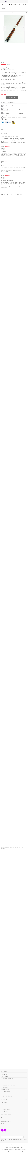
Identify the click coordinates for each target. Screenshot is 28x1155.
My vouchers (5, 1111)
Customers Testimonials (7, 1078)
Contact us (4, 1074)
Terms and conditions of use (8, 1085)
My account (4, 1099)
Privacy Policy (8, 1147)
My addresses (5, 1107)
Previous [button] (4, 28)
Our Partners (5, 1076)
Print (4, 102)
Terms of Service (17, 1147)
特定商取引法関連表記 (7, 1096)
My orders (4, 1102)
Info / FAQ (4, 1080)
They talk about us (6, 1089)
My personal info (6, 1109)
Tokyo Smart (11, 1149)
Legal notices (5, 1093)
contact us (4, 119)
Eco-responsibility (6, 1091)
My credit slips (5, 1104)
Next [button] (23, 28)
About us (4, 1083)
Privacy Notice (5, 1087)
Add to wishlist (11, 102)
